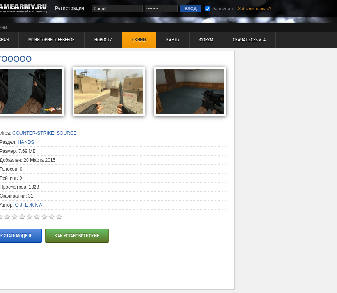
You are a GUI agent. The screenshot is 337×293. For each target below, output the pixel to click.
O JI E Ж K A (29, 205)
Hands (26, 142)
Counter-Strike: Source (44, 133)
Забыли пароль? (254, 8)
